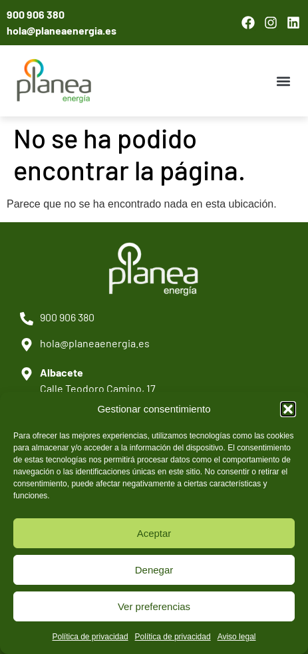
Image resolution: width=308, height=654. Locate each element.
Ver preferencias (154, 606)
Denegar (154, 569)
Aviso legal (237, 636)
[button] (288, 409)
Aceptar (154, 533)
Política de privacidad (90, 636)
